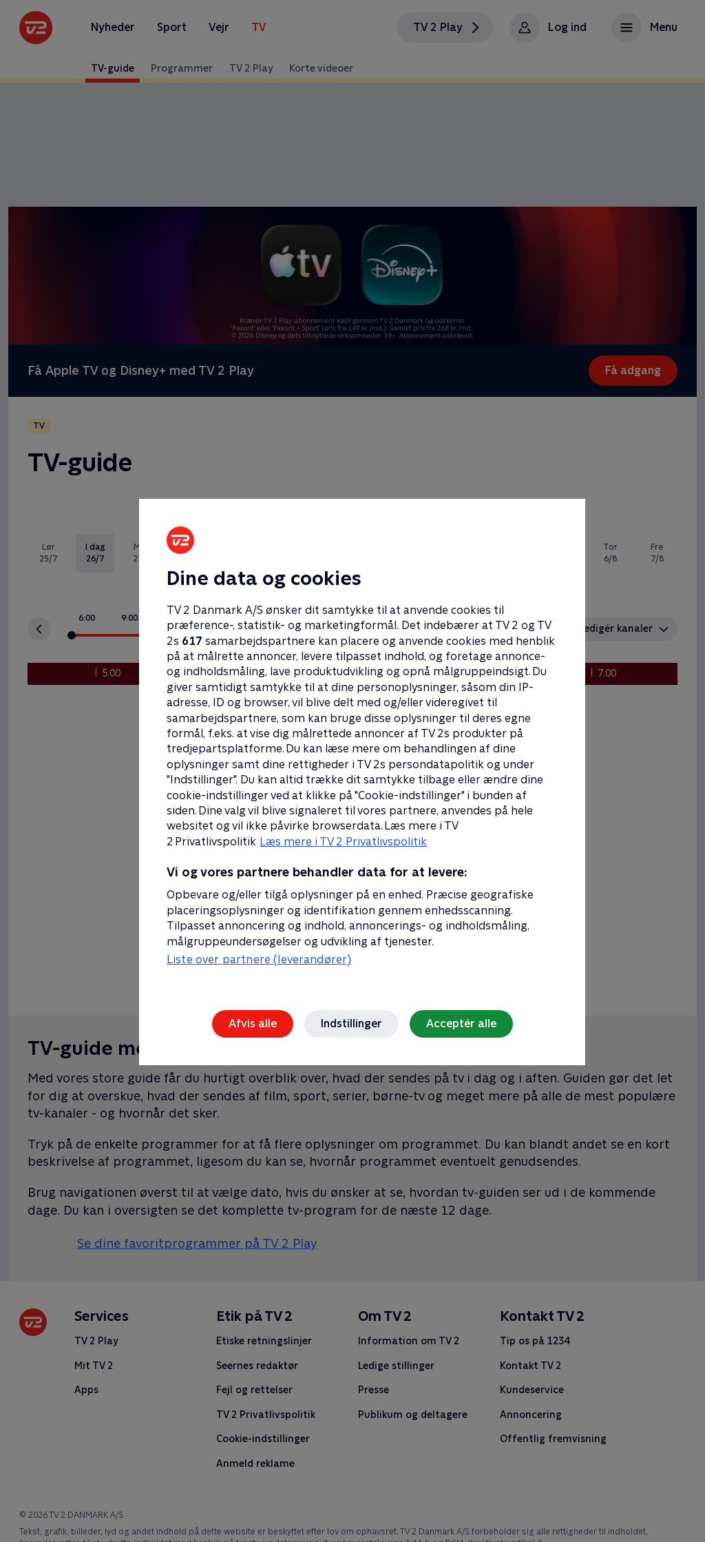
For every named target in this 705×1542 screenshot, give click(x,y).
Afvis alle (253, 1023)
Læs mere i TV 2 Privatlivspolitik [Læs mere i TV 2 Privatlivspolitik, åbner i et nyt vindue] (343, 841)
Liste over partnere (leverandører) (259, 959)
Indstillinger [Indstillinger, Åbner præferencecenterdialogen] (351, 1023)
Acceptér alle (461, 1023)
